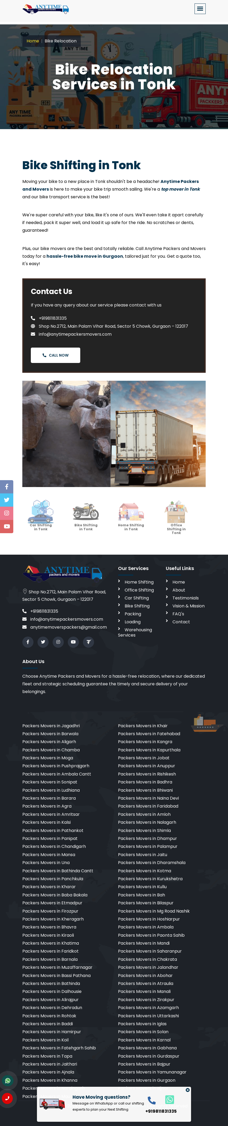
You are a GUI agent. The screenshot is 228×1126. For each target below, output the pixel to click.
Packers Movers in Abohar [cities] (145, 975)
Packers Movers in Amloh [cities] (144, 814)
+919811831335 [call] (40, 611)
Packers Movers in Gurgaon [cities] (146, 1080)
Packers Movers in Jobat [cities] (144, 758)
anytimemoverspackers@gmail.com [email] (64, 627)
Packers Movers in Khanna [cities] (49, 1080)
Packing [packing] (133, 614)
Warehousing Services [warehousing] (135, 632)
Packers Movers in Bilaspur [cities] (146, 903)
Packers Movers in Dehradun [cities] (52, 1008)
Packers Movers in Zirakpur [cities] (146, 1000)
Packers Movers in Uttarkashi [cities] (148, 1016)
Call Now (56, 355)
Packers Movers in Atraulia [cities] (145, 983)
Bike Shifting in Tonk (86, 522)
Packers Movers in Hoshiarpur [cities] (149, 919)
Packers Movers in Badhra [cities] (145, 782)
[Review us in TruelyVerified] (88, 642)
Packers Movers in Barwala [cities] (50, 734)
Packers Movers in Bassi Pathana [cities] (56, 975)
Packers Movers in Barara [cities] (49, 798)
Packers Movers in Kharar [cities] (49, 887)
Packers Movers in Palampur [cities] (148, 846)
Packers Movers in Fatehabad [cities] (149, 734)
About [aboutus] (178, 590)
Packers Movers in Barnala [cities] (50, 959)
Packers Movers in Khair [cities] (143, 726)
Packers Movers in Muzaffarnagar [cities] (57, 967)
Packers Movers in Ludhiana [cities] (51, 790)
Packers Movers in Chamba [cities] (51, 750)
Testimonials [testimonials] (185, 598)
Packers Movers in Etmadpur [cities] (52, 903)
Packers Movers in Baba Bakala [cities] (54, 895)
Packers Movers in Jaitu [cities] (142, 855)
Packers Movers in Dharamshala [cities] (151, 863)
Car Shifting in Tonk (41, 522)
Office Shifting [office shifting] (139, 590)
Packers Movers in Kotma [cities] (144, 871)
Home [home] (178, 582)
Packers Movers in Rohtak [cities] (49, 1016)
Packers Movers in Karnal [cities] (144, 1040)
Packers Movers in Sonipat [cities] (49, 782)
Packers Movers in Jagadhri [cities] (51, 726)
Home (33, 41)
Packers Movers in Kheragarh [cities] (53, 919)
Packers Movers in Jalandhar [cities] (148, 967)
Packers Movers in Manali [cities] (144, 991)
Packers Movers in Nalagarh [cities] (147, 822)
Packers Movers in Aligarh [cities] (49, 742)
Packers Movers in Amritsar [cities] (51, 814)
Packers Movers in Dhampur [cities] (147, 838)
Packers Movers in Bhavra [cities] (49, 927)
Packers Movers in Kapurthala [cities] (149, 750)
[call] (152, 1100)
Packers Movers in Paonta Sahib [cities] (151, 935)
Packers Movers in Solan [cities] (143, 1032)
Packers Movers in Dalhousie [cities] (52, 991)
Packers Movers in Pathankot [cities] (52, 830)
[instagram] (58, 642)
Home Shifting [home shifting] (139, 582)
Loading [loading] (133, 622)
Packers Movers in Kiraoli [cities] (48, 935)
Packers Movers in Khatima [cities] (50, 943)
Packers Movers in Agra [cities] (46, 806)
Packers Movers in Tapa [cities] (47, 1056)
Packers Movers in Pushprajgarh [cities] (55, 766)
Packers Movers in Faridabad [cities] (148, 806)
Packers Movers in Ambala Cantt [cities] (56, 774)
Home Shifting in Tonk (131, 522)
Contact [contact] (181, 622)
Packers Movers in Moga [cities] (47, 758)
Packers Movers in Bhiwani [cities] (145, 790)
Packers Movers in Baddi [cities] (47, 1024)
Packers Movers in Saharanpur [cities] (150, 951)
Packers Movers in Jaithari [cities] (49, 1064)
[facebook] (27, 642)
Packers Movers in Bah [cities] (141, 895)
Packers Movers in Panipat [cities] (50, 838)
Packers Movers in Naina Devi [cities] (148, 798)
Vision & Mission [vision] (188, 606)
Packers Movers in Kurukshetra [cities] (150, 879)
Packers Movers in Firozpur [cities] (50, 911)
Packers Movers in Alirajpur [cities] (50, 1000)
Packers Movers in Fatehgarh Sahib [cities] (59, 1048)
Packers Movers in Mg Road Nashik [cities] (154, 911)
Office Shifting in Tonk (176, 524)
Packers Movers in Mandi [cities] (144, 943)
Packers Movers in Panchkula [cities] (52, 879)
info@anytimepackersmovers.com (71, 334)
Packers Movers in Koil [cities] (45, 1040)
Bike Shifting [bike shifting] (137, 606)
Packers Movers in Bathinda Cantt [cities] (57, 871)
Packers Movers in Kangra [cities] (145, 742)
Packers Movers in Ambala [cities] (146, 927)
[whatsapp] (166, 1099)
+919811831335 (49, 318)
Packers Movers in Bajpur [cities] (144, 1064)
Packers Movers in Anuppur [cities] (146, 766)
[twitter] (43, 642)
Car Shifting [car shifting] (137, 598)
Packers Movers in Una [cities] (46, 863)
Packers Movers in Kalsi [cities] (46, 822)
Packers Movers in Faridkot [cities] (50, 951)
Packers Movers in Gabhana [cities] (147, 1048)
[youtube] (73, 642)
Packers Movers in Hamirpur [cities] (51, 1032)
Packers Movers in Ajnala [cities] (48, 1072)
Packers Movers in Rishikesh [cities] (147, 774)
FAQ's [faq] (178, 614)
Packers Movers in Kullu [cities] (142, 887)
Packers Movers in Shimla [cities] (144, 830)
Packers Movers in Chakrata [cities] (147, 959)
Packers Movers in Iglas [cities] (142, 1024)
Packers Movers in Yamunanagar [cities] (152, 1072)
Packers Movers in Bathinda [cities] (51, 983)
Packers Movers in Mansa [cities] (48, 855)
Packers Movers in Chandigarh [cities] (54, 846)
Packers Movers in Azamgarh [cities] (148, 1008)
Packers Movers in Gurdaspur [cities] (148, 1056)
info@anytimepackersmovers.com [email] (62, 619)
